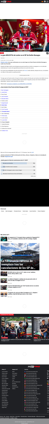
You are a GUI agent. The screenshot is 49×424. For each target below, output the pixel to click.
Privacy (15, 417)
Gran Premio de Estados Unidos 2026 (32, 402)
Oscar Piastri (4, 376)
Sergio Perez (12, 416)
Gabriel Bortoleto (5, 402)
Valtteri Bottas (4, 405)
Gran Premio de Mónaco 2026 (30, 383)
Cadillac (13, 376)
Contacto (7, 416)
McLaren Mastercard (16, 381)
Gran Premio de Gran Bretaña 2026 (31, 388)
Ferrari (25, 70)
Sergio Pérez (4, 407)
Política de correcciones (40, 416)
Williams (13, 388)
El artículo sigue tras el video (24, 75)
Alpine (13, 371)
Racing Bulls (14, 385)
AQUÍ (32, 152)
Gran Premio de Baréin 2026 (30, 376)
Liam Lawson (4, 398)
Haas (13, 380)
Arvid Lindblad (4, 400)
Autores (1, 416)
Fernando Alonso (5, 111)
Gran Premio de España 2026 (30, 397)
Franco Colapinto (41, 211)
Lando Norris (4, 92)
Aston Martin (14, 373)
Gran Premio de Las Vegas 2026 (31, 407)
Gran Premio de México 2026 (30, 404)
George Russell (4, 103)
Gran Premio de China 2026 (30, 373)
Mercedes (14, 383)
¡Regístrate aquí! (9, 156)
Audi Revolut (14, 375)
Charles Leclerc (4, 62)
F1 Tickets (12, 417)
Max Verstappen (4, 90)
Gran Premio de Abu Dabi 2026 (31, 410)
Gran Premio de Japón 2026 (30, 375)
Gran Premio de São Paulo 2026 (31, 405)
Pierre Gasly (4, 115)
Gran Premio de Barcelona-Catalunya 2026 (33, 385)
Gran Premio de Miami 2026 (30, 380)
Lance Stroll (4, 120)
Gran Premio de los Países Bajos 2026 (32, 393)
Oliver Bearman (5, 392)
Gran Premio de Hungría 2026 (30, 392)
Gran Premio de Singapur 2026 (31, 400)
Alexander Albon (4, 98)
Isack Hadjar (4, 381)
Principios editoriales (31, 416)
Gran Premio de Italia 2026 (30, 395)
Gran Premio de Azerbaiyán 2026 (31, 398)
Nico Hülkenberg (5, 404)
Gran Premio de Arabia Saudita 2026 (32, 378)
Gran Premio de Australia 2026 (31, 371)
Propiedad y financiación (4, 417)
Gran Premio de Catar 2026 (30, 409)
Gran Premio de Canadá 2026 (30, 381)
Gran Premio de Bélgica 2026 (30, 390)
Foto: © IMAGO (3, 50)
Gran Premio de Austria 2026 (30, 386)
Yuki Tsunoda (5, 109)
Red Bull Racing (15, 386)
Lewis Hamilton (4, 96)
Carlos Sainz (4, 105)
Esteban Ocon (5, 130)
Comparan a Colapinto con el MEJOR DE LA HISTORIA (19, 83)
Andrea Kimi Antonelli (6, 388)
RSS (4, 416)
